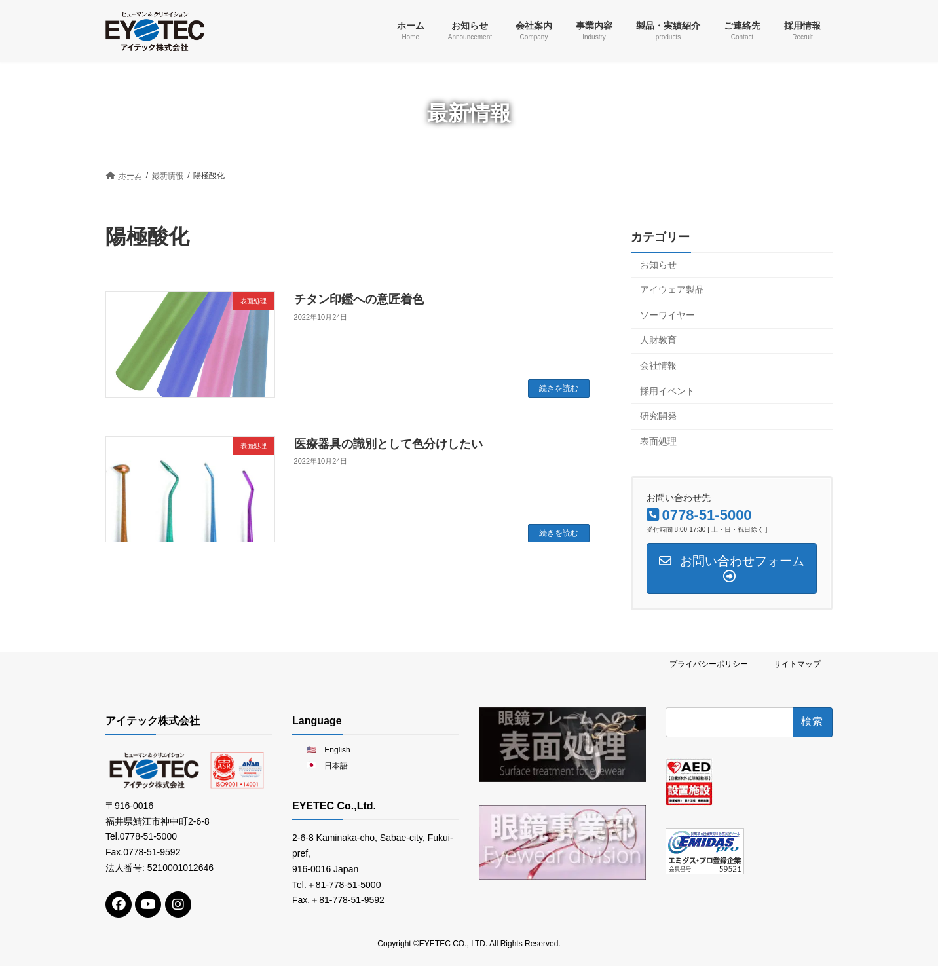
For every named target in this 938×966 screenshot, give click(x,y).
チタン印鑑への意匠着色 (359, 299)
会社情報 (658, 365)
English (337, 749)
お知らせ (658, 264)
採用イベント (667, 390)
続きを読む (558, 388)
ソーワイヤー (667, 314)
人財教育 (658, 340)
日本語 (336, 765)
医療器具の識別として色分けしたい (388, 444)
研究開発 (658, 416)
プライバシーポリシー (708, 664)
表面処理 (658, 441)
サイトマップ (797, 664)
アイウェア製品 (672, 289)
